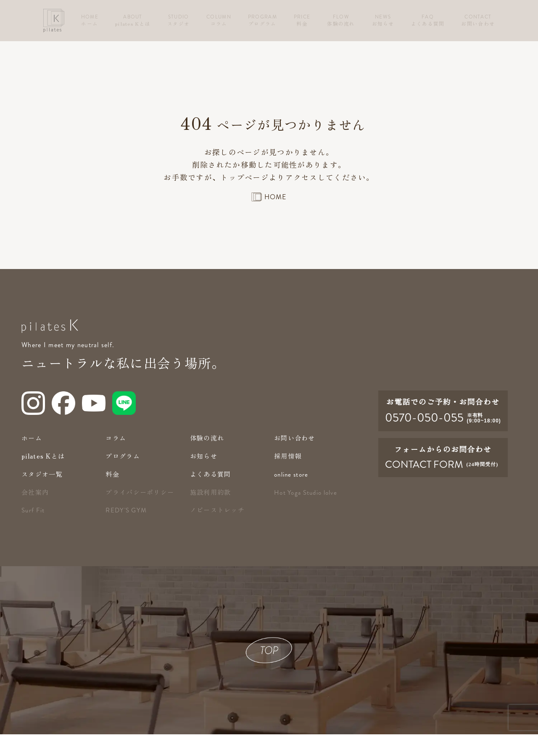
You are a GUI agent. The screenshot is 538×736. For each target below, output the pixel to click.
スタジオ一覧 (43, 475)
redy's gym (126, 512)
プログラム (123, 457)
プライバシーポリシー (141, 494)
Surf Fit (33, 512)
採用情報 (288, 457)
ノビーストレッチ (219, 511)
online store (292, 476)
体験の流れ (208, 439)
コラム (116, 439)
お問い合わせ (296, 439)
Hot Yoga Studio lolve (307, 494)
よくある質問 (212, 475)
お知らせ (204, 457)
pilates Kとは (44, 457)
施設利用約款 (212, 494)
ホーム (32, 439)
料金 (112, 475)
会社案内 (35, 494)
